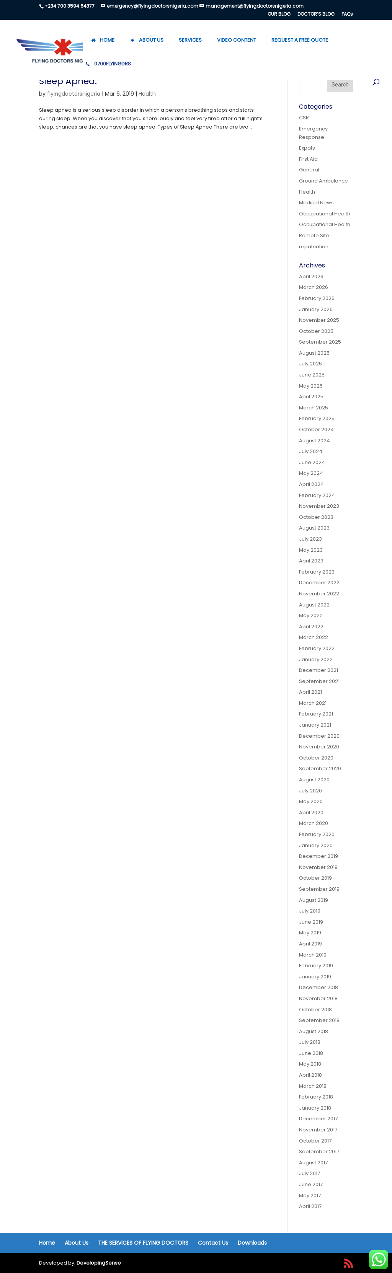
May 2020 (311, 801)
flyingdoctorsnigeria (73, 94)
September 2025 (320, 342)
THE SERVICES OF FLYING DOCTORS (143, 1243)
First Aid (308, 159)
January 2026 (316, 309)
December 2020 (319, 736)
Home (47, 1243)
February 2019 (316, 965)
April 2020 (311, 812)
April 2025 (311, 396)
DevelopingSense (99, 1262)
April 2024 (311, 484)
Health (147, 94)
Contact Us (213, 1243)
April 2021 (310, 692)
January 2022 (316, 659)
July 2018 (309, 1042)
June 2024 (312, 462)
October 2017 (315, 1140)
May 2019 (310, 932)
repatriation (313, 246)
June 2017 (311, 1184)
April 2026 (311, 276)
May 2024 (311, 473)
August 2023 (314, 527)
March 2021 (313, 703)
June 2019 (311, 922)
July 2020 (310, 790)
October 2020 (316, 757)
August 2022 (314, 604)
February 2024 (317, 495)
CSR (304, 117)
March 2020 (313, 823)
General (309, 169)
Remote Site (314, 235)
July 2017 (309, 1173)
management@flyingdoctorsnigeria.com (255, 6)
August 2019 (313, 900)
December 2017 (318, 1118)
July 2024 (310, 451)
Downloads (252, 1243)
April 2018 (310, 1075)
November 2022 (319, 593)
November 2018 (318, 998)
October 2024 (316, 429)
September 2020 (320, 768)
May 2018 (310, 1064)
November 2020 (319, 746)
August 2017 (313, 1162)
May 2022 (311, 615)
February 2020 (317, 834)
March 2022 (313, 637)
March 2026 (313, 287)
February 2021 (316, 713)
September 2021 (319, 681)
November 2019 (318, 867)
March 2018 (313, 1086)
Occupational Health (324, 213)
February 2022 (317, 648)
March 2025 (313, 407)
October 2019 (315, 878)
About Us (76, 1243)
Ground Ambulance (323, 180)
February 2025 (317, 418)
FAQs (347, 14)
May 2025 (311, 386)
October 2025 (316, 331)
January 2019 (315, 976)
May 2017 (310, 1195)
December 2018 (318, 987)
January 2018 (315, 1108)
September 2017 (319, 1151)
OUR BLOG (279, 14)
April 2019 (310, 943)
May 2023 (311, 550)
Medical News (316, 202)
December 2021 (318, 670)
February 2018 (316, 1096)
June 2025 (312, 374)
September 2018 (319, 1020)
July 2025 (310, 363)
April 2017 (310, 1206)
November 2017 (318, 1129)
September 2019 (319, 889)
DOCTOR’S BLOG (316, 14)
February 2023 (317, 571)
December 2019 (318, 856)
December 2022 (319, 582)
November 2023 (319, 506)
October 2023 (316, 517)
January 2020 (316, 845)
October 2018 (315, 1009)
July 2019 (309, 910)
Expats (307, 148)
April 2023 (311, 560)
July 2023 (310, 539)
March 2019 (313, 954)
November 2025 (319, 320)
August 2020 (314, 779)
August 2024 (314, 440)
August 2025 (314, 353)
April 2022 (311, 626)
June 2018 (311, 1053)
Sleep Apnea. (68, 81)
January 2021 (315, 725)
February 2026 (317, 298)
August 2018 (313, 1031)
